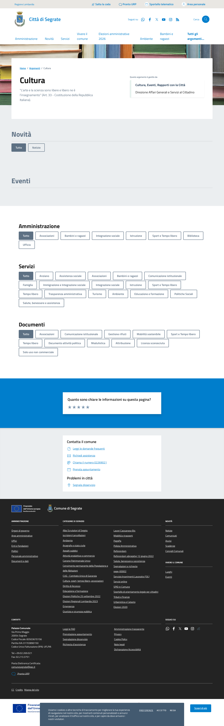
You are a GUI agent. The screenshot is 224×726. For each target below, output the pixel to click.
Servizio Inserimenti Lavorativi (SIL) (131, 576)
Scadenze (170, 546)
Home (23, 68)
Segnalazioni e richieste (125, 566)
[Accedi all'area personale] (193, 4)
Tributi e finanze (122, 597)
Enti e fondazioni (19, 546)
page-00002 (120, 571)
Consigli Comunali (174, 551)
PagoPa (117, 541)
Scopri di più (200, 708)
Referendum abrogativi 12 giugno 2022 (134, 556)
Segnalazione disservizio (75, 639)
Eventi (168, 577)
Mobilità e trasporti (123, 536)
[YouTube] (162, 19)
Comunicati (171, 536)
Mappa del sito (31, 690)
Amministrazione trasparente (129, 629)
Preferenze (146, 710)
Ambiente (146, 38)
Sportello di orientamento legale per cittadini (136, 592)
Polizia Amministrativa (125, 546)
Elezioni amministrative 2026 (114, 36)
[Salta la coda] (101, 4)
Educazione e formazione (75, 591)
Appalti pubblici (70, 551)
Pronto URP (20, 674)
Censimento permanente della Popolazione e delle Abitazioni (85, 568)
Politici (14, 551)
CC (12, 690)
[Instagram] (169, 19)
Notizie (36, 147)
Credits (19, 690)
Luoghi (168, 572)
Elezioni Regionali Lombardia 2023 (80, 601)
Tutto (19, 147)
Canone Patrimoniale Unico (76, 561)
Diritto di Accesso (71, 586)
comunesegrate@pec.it (23, 667)
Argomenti (34, 68)
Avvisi (168, 541)
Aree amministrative (21, 536)
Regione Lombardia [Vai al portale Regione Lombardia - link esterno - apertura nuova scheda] (24, 4)
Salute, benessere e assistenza (129, 561)
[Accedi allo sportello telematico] (159, 4)
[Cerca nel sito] (205, 19)
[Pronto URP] (127, 4)
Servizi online (120, 581)
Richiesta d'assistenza (74, 644)
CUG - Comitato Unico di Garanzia (80, 576)
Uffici (14, 541)
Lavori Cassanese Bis (124, 531)
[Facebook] (148, 19)
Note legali (119, 644)
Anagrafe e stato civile (74, 545)
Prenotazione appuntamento (77, 634)
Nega (173, 710)
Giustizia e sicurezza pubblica (77, 611)
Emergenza (68, 606)
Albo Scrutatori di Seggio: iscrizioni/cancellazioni (75, 533)
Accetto (161, 710)
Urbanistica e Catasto (124, 602)
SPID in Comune (122, 587)
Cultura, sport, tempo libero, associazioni (83, 581)
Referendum (120, 551)
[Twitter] (155, 19)
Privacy (118, 634)
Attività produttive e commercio (79, 556)
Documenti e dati (20, 561)
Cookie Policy (120, 639)
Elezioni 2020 (120, 607)
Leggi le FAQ (69, 629)
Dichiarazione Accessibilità (127, 649)
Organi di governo (20, 531)
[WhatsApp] (141, 19)
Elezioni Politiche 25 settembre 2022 (81, 596)
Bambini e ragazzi (166, 36)
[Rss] (176, 19)
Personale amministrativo (24, 556)
